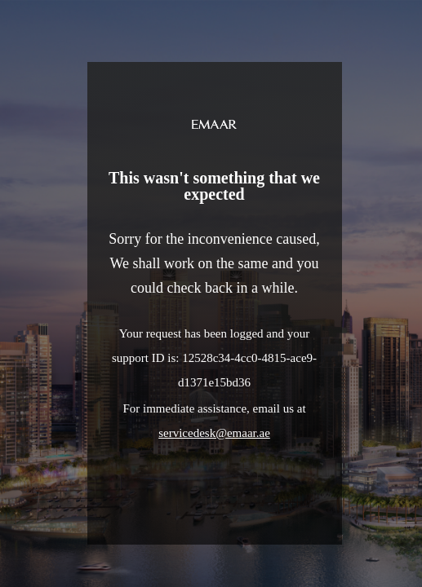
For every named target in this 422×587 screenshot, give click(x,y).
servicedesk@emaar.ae (214, 432)
